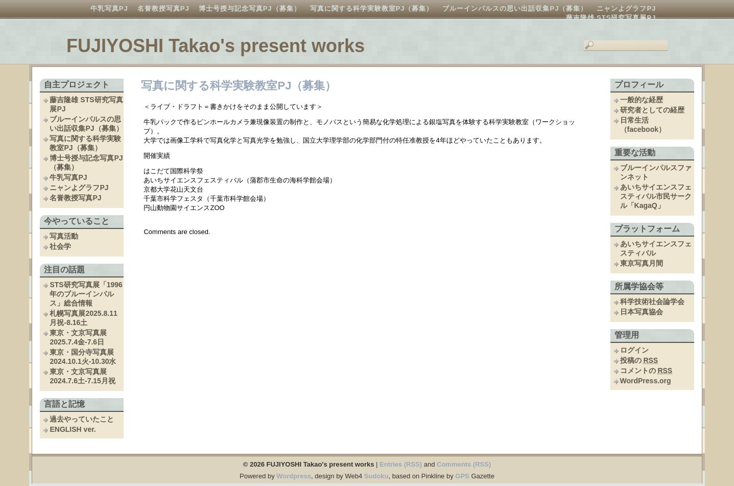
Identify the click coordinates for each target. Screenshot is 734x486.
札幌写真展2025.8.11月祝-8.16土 (83, 318)
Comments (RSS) (464, 464)
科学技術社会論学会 (652, 301)
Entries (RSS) (401, 464)
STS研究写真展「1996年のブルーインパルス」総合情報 (86, 294)
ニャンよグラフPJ (626, 8)
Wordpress (293, 476)
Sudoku (376, 476)
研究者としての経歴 (652, 110)
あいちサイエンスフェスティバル (656, 248)
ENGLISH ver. (73, 429)
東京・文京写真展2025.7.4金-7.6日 (78, 337)
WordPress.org (645, 381)
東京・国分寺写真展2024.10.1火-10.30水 (83, 356)
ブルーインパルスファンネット (656, 172)
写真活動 (64, 236)
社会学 (60, 246)
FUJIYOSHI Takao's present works (215, 45)
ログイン (634, 350)
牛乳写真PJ (109, 8)
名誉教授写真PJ (163, 8)
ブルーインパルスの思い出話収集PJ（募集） (514, 8)
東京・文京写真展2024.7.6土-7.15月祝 (82, 376)
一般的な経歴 (641, 100)
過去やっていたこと (82, 419)
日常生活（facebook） (643, 124)
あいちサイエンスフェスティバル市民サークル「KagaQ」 (656, 196)
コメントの (646, 370)
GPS (462, 476)
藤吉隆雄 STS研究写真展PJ (611, 17)
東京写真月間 (641, 263)
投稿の (639, 360)
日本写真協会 (641, 312)
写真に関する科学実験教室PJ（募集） (372, 8)
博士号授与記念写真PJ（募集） (250, 8)
